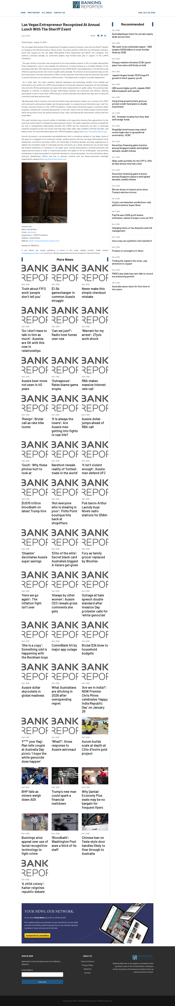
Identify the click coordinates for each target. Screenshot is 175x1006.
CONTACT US (59, 12)
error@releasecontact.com (32, 253)
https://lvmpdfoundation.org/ (95, 131)
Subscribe (42, 982)
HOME (23, 12)
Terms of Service (87, 961)
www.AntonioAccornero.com (54, 159)
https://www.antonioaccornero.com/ (44, 241)
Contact (87, 973)
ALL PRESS (47, 12)
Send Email (31, 232)
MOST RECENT (34, 12)
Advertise (87, 969)
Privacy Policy (87, 965)
